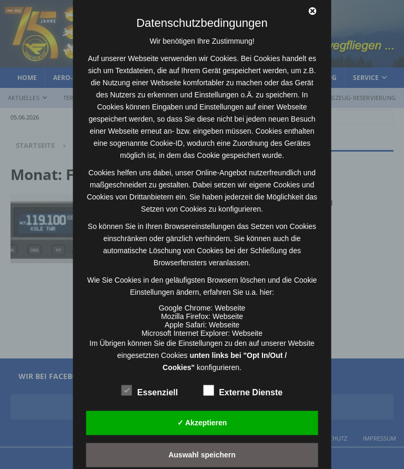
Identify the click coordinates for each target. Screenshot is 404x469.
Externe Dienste (242, 390)
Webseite (230, 307)
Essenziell (150, 390)
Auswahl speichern (202, 455)
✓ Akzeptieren (202, 422)
